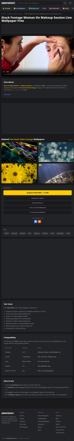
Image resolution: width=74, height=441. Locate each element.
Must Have (23, 424)
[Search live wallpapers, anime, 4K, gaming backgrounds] (40, 3)
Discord (58, 421)
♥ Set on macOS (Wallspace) (37, 207)
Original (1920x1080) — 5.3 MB (38, 193)
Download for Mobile (37, 198)
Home (3, 14)
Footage (10, 86)
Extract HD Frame (37, 203)
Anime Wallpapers (43, 416)
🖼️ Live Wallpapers (19, 8)
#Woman (22, 233)
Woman (15, 86)
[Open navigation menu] (70, 3)
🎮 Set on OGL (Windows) (37, 212)
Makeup (23, 86)
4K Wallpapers (42, 418)
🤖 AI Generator (54, 8)
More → (71, 140)
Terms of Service (61, 427)
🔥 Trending (6, 8)
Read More (8, 94)
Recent (22, 416)
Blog (57, 418)
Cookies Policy (60, 433)
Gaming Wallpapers (44, 421)
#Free (68, 233)
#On (30, 233)
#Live (52, 233)
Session (29, 86)
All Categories (24, 427)
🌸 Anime (66, 8)
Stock (5, 86)
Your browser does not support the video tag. (38, 56)
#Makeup (36, 233)
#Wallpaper (60, 233)
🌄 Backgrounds (34, 8)
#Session (45, 233)
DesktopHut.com (11, 438)
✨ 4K (44, 8)
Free (43, 86)
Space (39, 430)
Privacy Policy (60, 430)
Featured (22, 421)
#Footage (14, 233)
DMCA (58, 424)
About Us (58, 416)
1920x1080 (7, 90)
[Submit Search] (65, 3)
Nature (40, 427)
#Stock (6, 233)
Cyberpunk (41, 424)
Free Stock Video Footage (14, 14)
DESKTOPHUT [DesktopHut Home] (8, 3)
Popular (22, 418)
